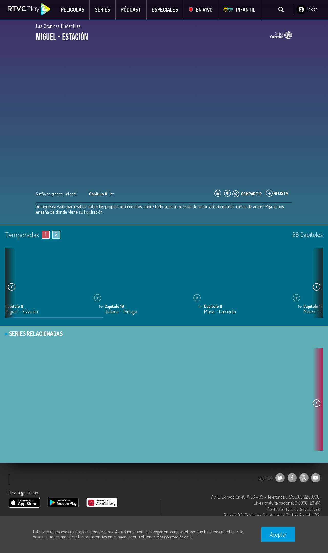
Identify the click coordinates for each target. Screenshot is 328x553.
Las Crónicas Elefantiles (58, 26)
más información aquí (173, 536)
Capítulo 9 (14, 306)
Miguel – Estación (21, 312)
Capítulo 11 (213, 306)
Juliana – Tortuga (121, 312)
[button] (316, 287)
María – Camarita (220, 312)
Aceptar (278, 534)
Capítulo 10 (114, 306)
